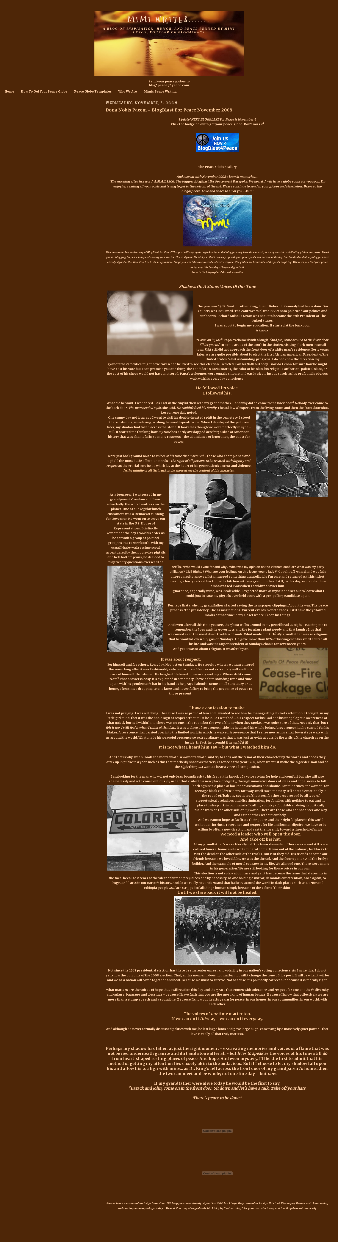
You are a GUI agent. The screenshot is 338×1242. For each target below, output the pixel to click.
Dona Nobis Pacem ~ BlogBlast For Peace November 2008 (169, 110)
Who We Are (127, 91)
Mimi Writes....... (169, 19)
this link (133, 262)
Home (9, 91)
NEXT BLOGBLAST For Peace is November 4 (223, 119)
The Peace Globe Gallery (217, 167)
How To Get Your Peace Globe (44, 91)
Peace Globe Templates (93, 91)
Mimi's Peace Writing (160, 91)
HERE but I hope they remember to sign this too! (247, 1203)
